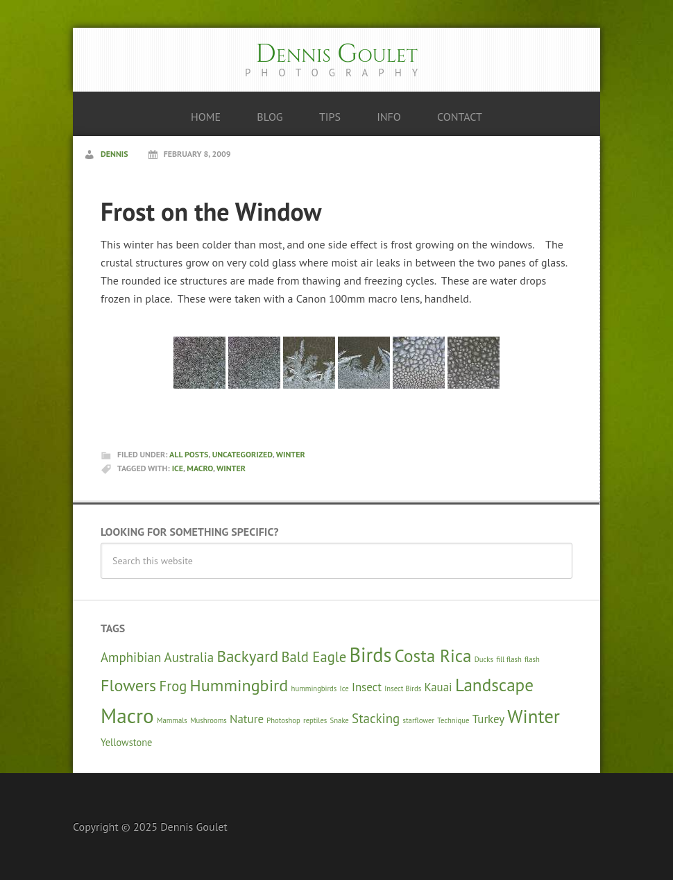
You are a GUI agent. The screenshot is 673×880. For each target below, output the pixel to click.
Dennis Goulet (336, 54)
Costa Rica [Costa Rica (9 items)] (433, 655)
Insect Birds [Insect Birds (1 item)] (402, 688)
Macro (200, 468)
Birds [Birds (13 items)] (370, 655)
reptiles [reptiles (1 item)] (315, 720)
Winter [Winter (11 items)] (533, 716)
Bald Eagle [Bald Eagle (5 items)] (314, 657)
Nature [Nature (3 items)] (247, 719)
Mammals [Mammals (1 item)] (172, 720)
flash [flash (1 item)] (532, 659)
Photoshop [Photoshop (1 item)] (283, 720)
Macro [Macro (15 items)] (127, 715)
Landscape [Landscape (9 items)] (494, 684)
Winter (290, 454)
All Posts (188, 454)
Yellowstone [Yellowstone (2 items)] (126, 742)
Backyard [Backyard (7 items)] (247, 655)
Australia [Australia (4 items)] (189, 657)
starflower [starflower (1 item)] (419, 720)
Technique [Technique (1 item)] (453, 720)
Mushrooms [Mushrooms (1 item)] (208, 720)
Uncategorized (242, 454)
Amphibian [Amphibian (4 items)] (131, 657)
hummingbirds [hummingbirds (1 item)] (314, 688)
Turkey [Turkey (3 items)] (488, 719)
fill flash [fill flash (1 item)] (509, 659)
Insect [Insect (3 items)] (367, 687)
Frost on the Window (211, 211)
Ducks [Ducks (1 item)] (484, 659)
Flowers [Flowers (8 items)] (128, 685)
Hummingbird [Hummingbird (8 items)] (239, 685)
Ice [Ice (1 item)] (344, 688)
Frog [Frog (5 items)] (173, 686)
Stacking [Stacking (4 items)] (376, 718)
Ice (177, 468)
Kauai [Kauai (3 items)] (438, 687)
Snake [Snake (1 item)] (339, 720)
